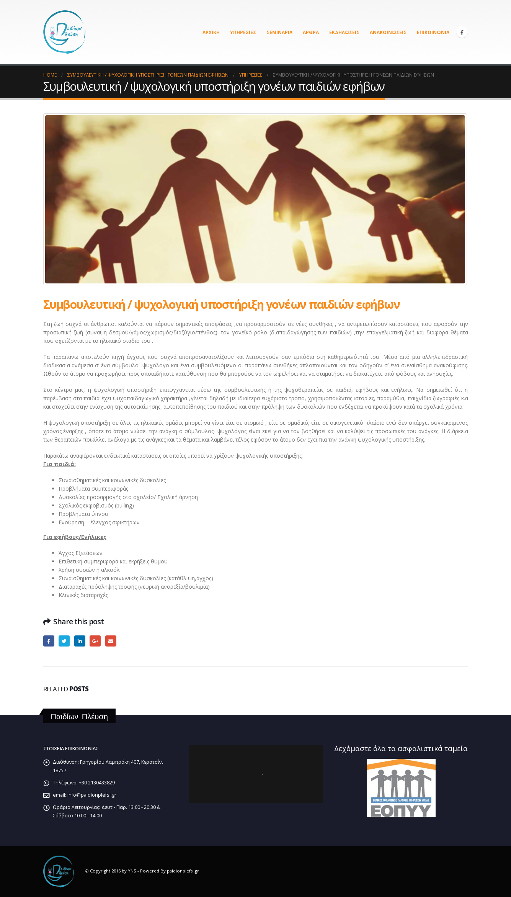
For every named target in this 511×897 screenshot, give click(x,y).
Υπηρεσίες (243, 32)
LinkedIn (79, 641)
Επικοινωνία (433, 32)
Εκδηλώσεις (344, 32)
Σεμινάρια (279, 32)
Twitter (64, 641)
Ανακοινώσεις (388, 32)
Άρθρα (311, 32)
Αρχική (211, 32)
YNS (132, 871)
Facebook (48, 641)
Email (110, 641)
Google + (95, 641)
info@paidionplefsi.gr (91, 795)
